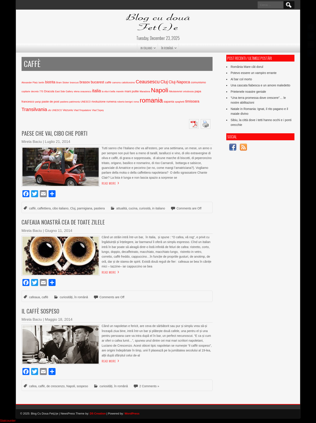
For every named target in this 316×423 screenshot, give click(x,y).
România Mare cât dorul (247, 67)
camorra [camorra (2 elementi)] (116, 82)
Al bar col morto (241, 79)
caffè (32, 208)
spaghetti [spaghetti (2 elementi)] (179, 101)
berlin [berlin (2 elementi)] (41, 82)
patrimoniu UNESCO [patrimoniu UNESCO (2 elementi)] (80, 101)
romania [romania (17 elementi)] (151, 100)
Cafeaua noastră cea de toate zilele (63, 222)
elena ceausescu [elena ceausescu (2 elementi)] (82, 91)
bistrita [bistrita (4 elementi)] (50, 82)
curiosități (66, 297)
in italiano (146, 48)
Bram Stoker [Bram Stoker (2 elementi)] (62, 82)
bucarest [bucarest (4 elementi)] (97, 82)
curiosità (144, 208)
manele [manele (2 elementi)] (120, 91)
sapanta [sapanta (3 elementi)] (169, 101)
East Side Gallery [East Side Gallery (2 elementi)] (64, 91)
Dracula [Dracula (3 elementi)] (49, 91)
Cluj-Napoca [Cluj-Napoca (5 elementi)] (179, 82)
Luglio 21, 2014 (57, 142)
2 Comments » (149, 386)
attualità (121, 208)
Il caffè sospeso (40, 311)
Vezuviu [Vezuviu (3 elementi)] (68, 110)
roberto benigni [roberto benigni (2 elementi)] (125, 101)
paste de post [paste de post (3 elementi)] (50, 101)
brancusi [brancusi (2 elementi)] (74, 82)
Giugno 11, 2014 (58, 231)
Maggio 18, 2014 (59, 319)
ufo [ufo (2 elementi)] (49, 110)
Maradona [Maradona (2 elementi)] (145, 91)
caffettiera (44, 208)
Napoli (70, 386)
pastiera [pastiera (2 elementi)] (64, 101)
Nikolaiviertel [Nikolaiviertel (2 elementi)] (175, 91)
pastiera (99, 208)
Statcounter (8, 420)
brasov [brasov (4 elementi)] (84, 82)
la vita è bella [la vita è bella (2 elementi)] (108, 91)
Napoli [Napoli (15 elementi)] (159, 90)
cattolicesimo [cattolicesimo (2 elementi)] (128, 82)
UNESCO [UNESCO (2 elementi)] (57, 110)
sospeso (82, 386)
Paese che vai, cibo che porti (54, 133)
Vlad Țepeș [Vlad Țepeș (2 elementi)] (98, 110)
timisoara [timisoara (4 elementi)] (192, 101)
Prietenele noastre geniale (248, 91)
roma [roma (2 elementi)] (136, 101)
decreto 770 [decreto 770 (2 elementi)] (37, 91)
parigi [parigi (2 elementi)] (38, 101)
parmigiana (84, 208)
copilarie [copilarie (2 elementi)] (26, 91)
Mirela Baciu (32, 142)
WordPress (132, 413)
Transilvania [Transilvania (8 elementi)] (34, 109)
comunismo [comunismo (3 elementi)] (198, 82)
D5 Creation (98, 413)
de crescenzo (55, 386)
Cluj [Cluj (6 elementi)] (164, 81)
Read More (109, 183)
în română (167, 48)
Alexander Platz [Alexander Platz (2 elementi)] (30, 82)
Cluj (72, 208)
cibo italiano (60, 208)
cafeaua (34, 297)
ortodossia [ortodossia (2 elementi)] (188, 91)
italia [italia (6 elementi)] (96, 90)
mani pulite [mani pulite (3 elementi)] (132, 91)
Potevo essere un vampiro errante (254, 73)
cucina (133, 208)
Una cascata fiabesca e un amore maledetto (260, 85)
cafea (33, 386)
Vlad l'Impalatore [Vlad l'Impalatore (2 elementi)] (82, 110)
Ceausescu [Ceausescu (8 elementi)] (148, 81)
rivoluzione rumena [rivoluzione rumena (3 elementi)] (103, 101)
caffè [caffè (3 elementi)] (108, 82)
